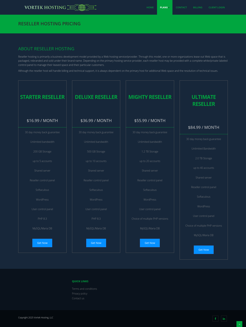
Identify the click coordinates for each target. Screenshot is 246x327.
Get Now (42, 243)
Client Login (217, 7)
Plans (165, 7)
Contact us (78, 298)
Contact (181, 7)
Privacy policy (79, 293)
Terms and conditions (84, 288)
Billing (197, 7)
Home (150, 7)
